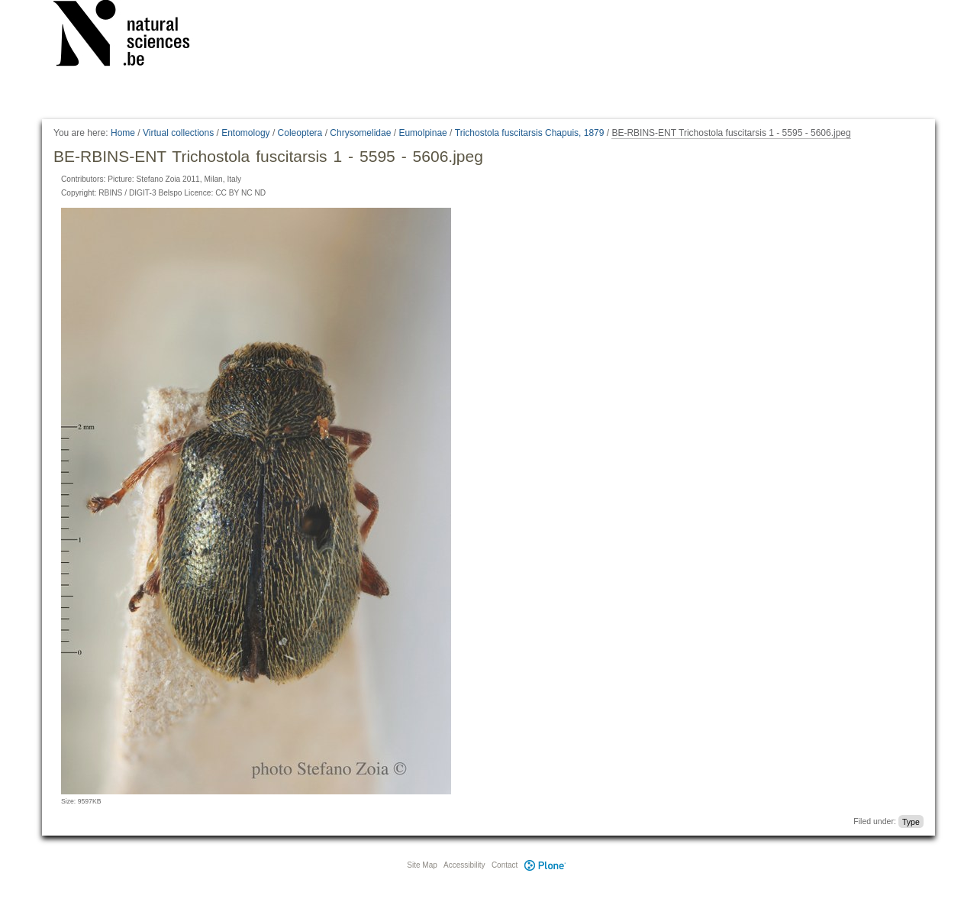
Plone (545, 865)
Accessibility (464, 865)
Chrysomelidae (360, 133)
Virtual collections (178, 133)
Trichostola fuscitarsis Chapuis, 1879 (530, 133)
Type (911, 821)
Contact (505, 865)
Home (123, 133)
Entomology (245, 133)
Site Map (422, 865)
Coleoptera (300, 133)
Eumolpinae (422, 133)
